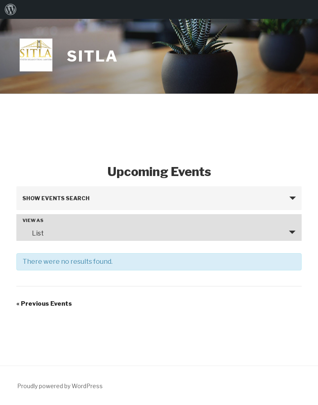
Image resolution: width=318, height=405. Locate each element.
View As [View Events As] (33, 220)
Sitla (92, 56)
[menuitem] (10, 9)
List (33, 233)
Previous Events (44, 303)
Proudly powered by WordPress (60, 385)
